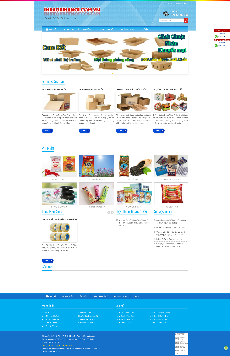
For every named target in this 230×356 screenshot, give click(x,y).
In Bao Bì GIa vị (125, 323)
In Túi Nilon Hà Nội (51, 316)
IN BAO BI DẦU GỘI (59, 207)
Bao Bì (46, 313)
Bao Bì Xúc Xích (171, 207)
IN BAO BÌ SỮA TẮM (97, 179)
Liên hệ (185, 3)
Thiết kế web (47, 352)
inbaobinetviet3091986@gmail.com (86, 348)
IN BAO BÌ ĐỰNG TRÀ (134, 179)
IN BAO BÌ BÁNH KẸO (165, 227)
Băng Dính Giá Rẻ (106, 29)
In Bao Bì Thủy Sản (126, 316)
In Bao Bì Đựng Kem (97, 207)
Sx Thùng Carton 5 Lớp (54, 89)
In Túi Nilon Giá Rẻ (51, 319)
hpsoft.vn (56, 352)
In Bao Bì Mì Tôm (159, 323)
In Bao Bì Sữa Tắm (126, 319)
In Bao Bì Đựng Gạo (164, 239)
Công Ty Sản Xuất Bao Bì (88, 316)
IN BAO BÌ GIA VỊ (59, 179)
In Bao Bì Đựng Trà (160, 316)
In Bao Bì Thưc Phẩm (86, 319)
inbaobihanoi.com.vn (57, 348)
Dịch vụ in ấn (69, 29)
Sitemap (178, 3)
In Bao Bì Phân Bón (51, 323)
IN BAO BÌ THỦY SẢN (134, 207)
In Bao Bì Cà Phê (51, 326)
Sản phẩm (87, 29)
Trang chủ (170, 3)
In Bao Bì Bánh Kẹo (85, 323)
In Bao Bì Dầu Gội (159, 319)
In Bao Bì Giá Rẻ (84, 313)
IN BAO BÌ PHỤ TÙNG (172, 179)
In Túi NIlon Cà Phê (126, 313)
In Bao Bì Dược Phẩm (161, 313)
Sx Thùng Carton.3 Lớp (91, 89)
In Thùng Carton (127, 29)
